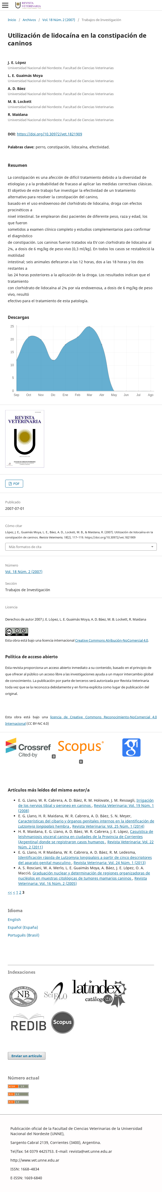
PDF (16, 483)
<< (10, 892)
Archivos (29, 19)
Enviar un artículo (26, 1055)
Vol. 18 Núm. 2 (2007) (58, 19)
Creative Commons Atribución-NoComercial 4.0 (111, 640)
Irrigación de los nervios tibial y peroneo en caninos (86, 803)
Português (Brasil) (23, 935)
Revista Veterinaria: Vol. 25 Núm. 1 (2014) (108, 826)
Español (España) (23, 927)
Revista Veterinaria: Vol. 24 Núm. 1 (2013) (110, 862)
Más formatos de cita (25, 546)
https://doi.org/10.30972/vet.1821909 (49, 133)
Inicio (12, 19)
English (14, 919)
